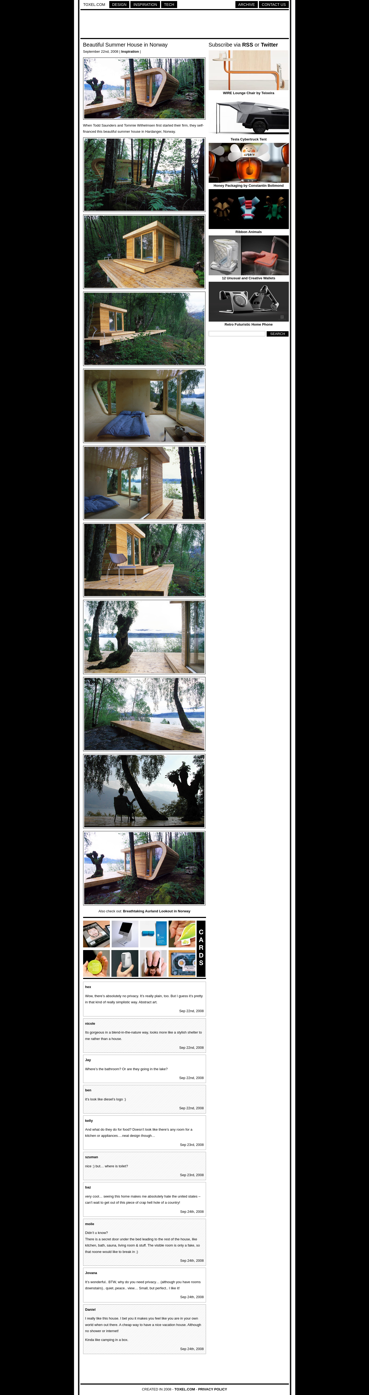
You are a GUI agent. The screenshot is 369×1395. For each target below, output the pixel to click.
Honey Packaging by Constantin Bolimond (248, 186)
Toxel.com (94, 4)
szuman (91, 1157)
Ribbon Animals (248, 232)
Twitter (269, 45)
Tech (169, 4)
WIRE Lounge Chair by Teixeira (248, 93)
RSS (247, 45)
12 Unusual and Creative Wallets (248, 278)
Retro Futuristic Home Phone (249, 324)
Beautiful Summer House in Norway (125, 45)
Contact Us (274, 4)
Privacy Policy (212, 1389)
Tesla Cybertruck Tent (249, 139)
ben (88, 1090)
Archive (246, 4)
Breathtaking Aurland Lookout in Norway (156, 911)
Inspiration (145, 4)
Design (119, 4)
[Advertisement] (184, 25)
